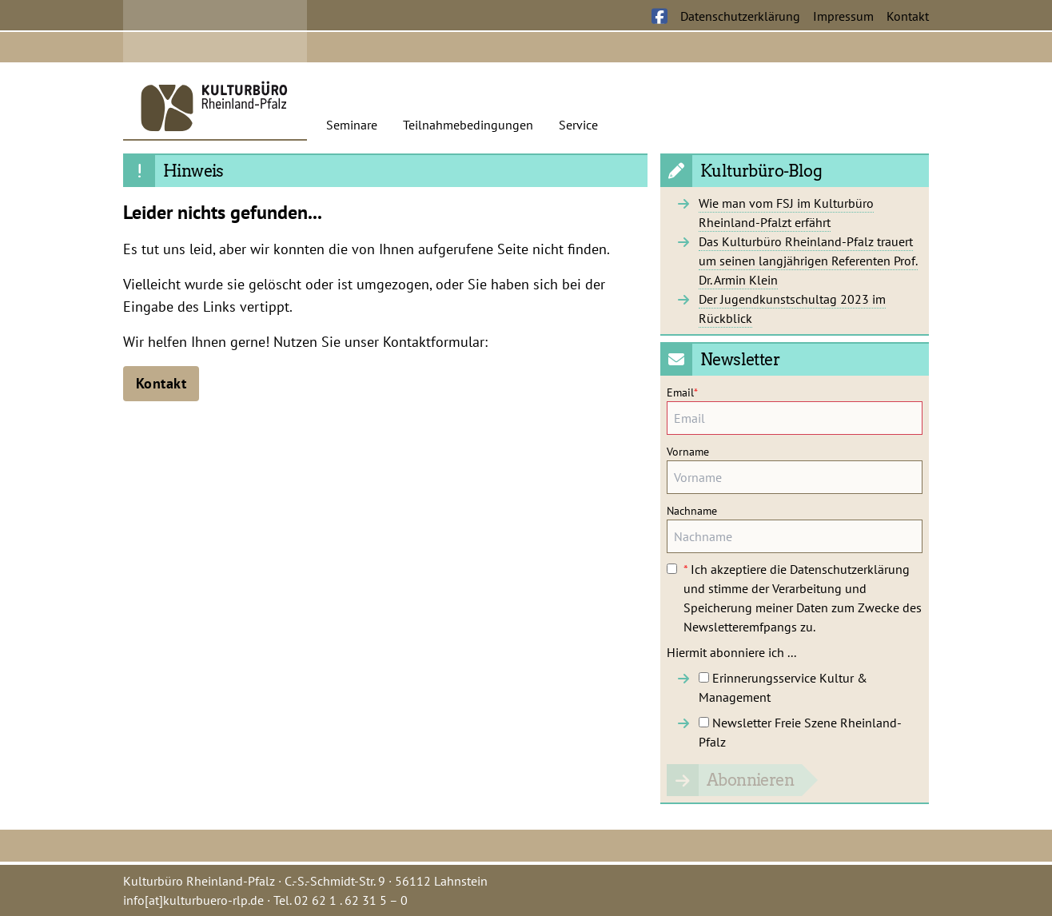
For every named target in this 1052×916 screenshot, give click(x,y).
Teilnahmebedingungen (468, 125)
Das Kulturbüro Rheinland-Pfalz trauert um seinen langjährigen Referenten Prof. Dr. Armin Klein (808, 260)
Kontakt (908, 16)
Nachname (692, 511)
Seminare (351, 125)
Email (682, 392)
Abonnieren (750, 780)
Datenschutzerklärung (740, 16)
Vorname (688, 451)
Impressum (843, 16)
